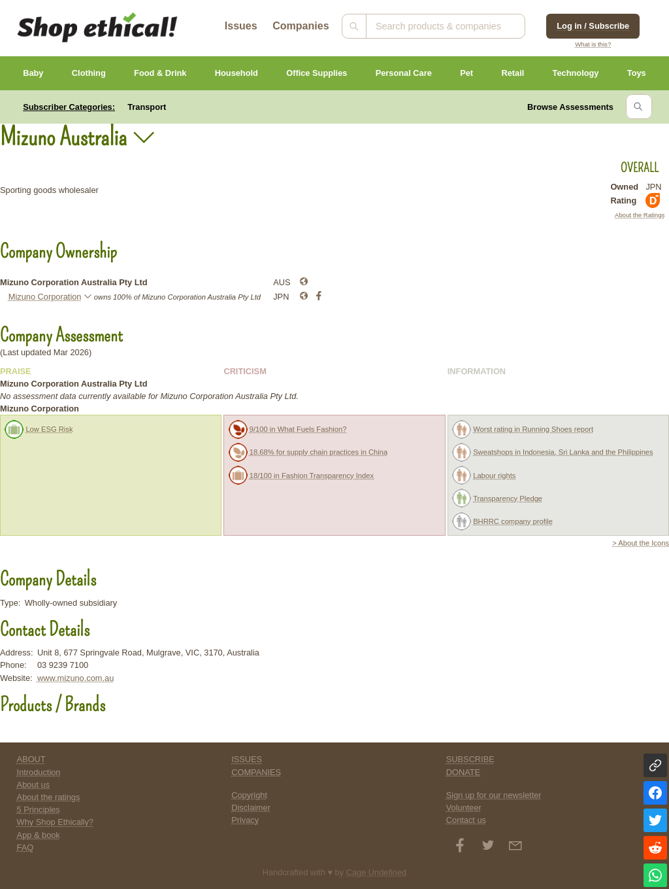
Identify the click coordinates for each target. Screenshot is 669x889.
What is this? (593, 44)
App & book (38, 835)
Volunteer (463, 807)
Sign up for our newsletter (494, 795)
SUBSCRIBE (470, 759)
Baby (33, 73)
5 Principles (38, 809)
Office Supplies (316, 73)
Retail (512, 73)
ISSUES (246, 759)
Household (236, 73)
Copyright (249, 795)
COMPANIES (256, 772)
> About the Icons (640, 543)
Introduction (39, 772)
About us (33, 785)
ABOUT (31, 759)
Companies (300, 25)
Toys (636, 73)
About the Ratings (639, 214)
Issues (241, 25)
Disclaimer (250, 807)
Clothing (89, 73)
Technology (576, 73)
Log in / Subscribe (593, 26)
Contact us (466, 820)
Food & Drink (160, 73)
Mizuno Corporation (45, 297)
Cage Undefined (376, 872)
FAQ (25, 847)
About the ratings (48, 797)
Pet (466, 73)
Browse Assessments (570, 107)
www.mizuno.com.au (75, 678)
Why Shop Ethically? (55, 822)
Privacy (245, 820)
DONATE (463, 772)
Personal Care (404, 73)
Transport (146, 107)
